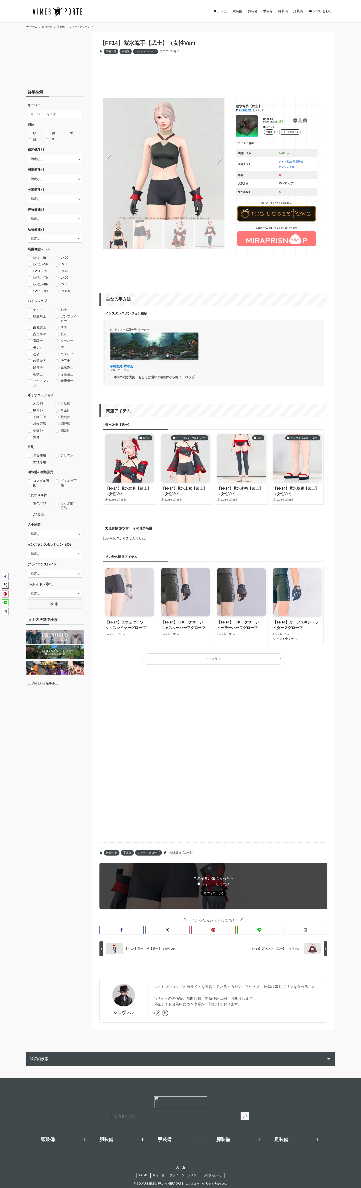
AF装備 (38, 515)
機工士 (65, 361)
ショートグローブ (145, 51)
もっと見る (213, 659)
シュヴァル (123, 1011)
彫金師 (65, 410)
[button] (219, 159)
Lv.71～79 (40, 278)
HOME (143, 1173)
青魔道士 (67, 381)
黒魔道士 (67, 368)
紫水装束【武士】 (247, 110)
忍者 (36, 354)
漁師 (36, 437)
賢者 (64, 334)
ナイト (38, 310)
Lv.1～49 (39, 258)
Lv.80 (64, 277)
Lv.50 (64, 257)
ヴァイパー (69, 354)
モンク (38, 348)
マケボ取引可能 (69, 506)
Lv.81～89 (40, 284)
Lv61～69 (40, 271)
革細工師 (39, 417)
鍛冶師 (65, 404)
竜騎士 (38, 341)
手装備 (125, 51)
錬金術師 (39, 424)
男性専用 (67, 456)
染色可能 (39, 504)
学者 (64, 328)
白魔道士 (39, 328)
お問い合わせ (213, 1173)
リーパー (67, 341)
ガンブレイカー (69, 318)
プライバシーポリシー (184, 1173)
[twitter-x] (165, 1011)
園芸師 (65, 430)
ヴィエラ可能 (69, 483)
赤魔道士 (67, 374)
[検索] (245, 1114)
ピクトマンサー (41, 383)
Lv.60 (64, 264)
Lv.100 (65, 291)
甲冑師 (38, 410)
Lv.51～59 (40, 264)
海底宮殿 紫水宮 (121, 366)
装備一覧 (111, 51)
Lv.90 (64, 284)
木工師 (38, 404)
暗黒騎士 (39, 316)
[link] (157, 1011)
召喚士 (38, 374)
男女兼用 (39, 456)
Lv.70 (64, 271)
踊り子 (38, 368)
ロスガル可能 (41, 483)
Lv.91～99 (40, 291)
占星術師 (39, 334)
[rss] (183, 1166)
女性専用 (39, 462)
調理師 (65, 424)
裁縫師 (65, 417)
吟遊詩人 (39, 361)
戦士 (64, 310)
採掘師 (38, 430)
